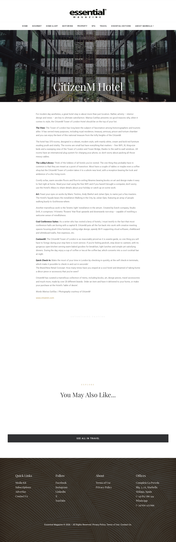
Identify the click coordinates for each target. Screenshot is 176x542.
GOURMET (37, 26)
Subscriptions (23, 487)
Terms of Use (103, 482)
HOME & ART (52, 26)
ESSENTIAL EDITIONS (121, 26)
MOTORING (67, 26)
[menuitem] (25, 26)
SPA (93, 26)
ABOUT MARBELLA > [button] (144, 26)
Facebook (61, 482)
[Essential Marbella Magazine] (88, 11)
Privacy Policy (104, 487)
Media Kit (20, 482)
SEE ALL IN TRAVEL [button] (88, 438)
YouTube (60, 500)
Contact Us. (126, 524)
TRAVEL (103, 26)
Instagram (61, 487)
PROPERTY (82, 26)
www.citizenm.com (45, 298)
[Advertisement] (88, 343)
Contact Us (21, 496)
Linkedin (61, 491)
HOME (25, 26)
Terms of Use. (113, 524)
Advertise (20, 491)
